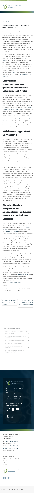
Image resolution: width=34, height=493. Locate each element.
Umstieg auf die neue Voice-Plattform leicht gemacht (9, 302)
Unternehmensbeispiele (15, 282)
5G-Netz (14, 153)
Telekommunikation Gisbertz (14, 489)
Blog (4, 462)
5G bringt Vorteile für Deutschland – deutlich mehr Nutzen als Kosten (26, 302)
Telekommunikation (8, 456)
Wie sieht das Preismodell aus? (14, 343)
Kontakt (5, 464)
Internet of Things (23, 275)
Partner (5, 460)
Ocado (13, 72)
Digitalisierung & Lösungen (11, 458)
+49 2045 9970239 (15, 397)
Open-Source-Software (11, 231)
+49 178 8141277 (15, 400)
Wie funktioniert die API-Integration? (15, 341)
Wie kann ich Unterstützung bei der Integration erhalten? (15, 349)
